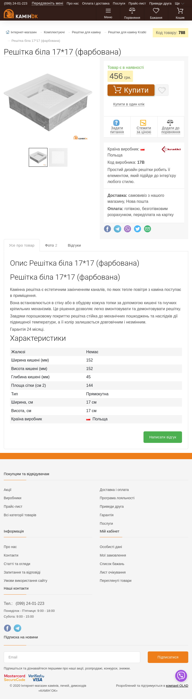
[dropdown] (181, 675)
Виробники (12, 498)
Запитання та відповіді (22, 572)
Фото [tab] (51, 245)
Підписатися (168, 657)
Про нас (73, 3)
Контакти (11, 555)
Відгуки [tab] (74, 245)
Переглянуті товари (116, 581)
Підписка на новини (21, 637)
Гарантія (107, 515)
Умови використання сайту (25, 581)
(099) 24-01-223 (30, 603)
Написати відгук (162, 437)
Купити (131, 90)
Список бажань (112, 564)
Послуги (119, 3)
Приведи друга (160, 3)
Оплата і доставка (96, 3)
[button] (47, 103)
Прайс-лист (137, 3)
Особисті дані (111, 547)
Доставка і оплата (114, 490)
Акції (7, 490)
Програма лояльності (117, 498)
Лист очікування (113, 572)
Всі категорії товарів (20, 515)
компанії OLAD (177, 685)
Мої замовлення (113, 555)
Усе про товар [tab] (21, 245)
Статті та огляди (17, 564)
